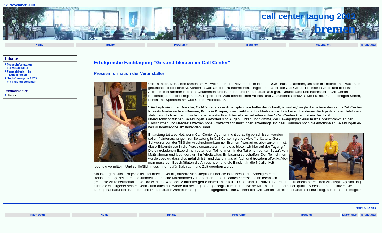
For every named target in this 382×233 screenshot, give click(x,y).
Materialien (323, 44)
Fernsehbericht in (19, 71)
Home (40, 44)
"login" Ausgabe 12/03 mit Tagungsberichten (20, 80)
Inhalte (110, 44)
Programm (181, 44)
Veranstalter (368, 44)
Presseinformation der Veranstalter (18, 66)
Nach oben (37, 214)
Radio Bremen (17, 74)
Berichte (252, 44)
